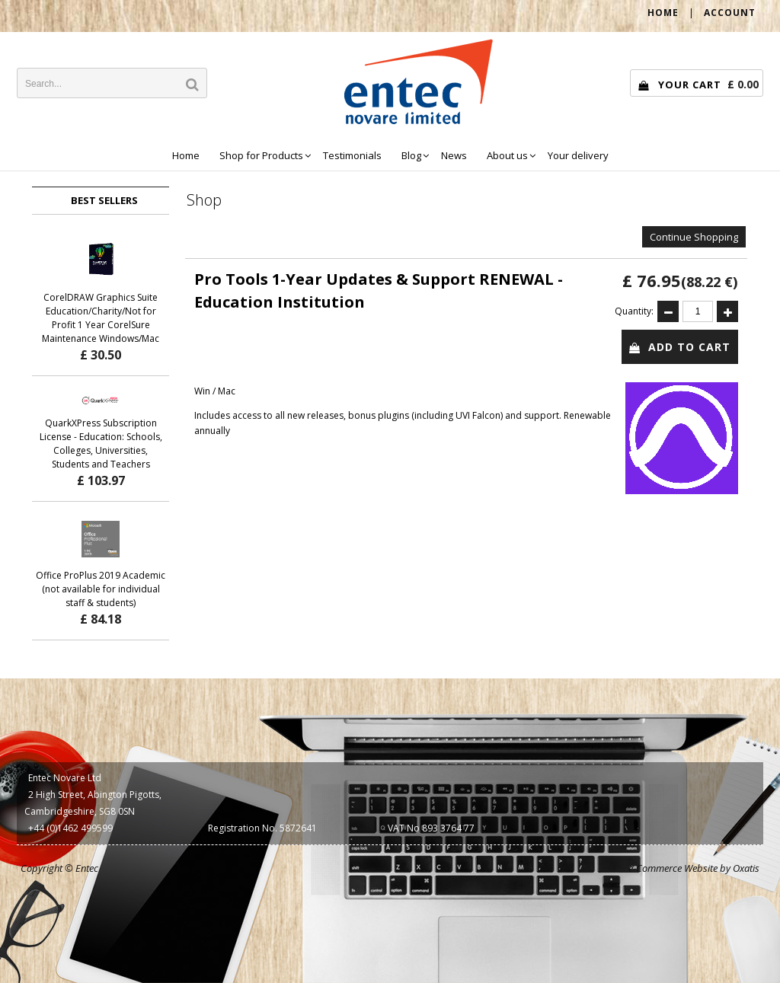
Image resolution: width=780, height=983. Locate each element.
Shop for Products (261, 155)
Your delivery (578, 155)
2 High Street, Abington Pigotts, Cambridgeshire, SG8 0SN (92, 803)
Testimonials (352, 155)
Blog (411, 155)
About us (507, 155)
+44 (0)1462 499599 (70, 828)
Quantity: (634, 311)
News (454, 155)
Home (186, 155)
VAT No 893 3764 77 (431, 828)
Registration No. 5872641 (262, 828)
